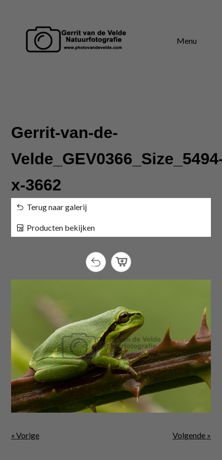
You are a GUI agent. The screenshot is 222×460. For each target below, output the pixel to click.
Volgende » (192, 435)
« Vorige (25, 435)
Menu (187, 40)
